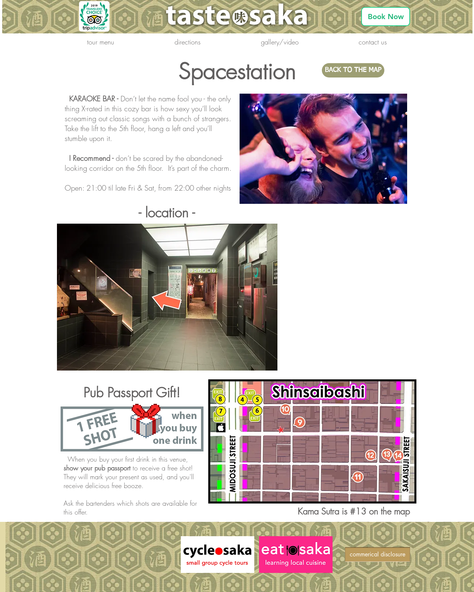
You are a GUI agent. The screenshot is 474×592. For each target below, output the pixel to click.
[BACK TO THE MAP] (353, 70)
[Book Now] (385, 16)
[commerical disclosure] (377, 554)
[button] (100, 41)
